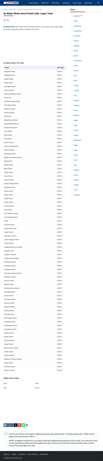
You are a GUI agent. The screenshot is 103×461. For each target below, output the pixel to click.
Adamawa (77, 26)
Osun (76, 160)
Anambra (77, 36)
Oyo (75, 165)
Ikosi (5, 388)
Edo (75, 76)
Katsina (76, 115)
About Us (6, 454)
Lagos (76, 135)
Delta (76, 66)
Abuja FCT (77, 16)
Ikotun (37, 388)
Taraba (76, 185)
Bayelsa (76, 46)
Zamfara (77, 195)
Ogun (76, 150)
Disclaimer (21, 454)
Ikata (5, 383)
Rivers (76, 175)
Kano (76, 110)
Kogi (75, 125)
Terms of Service (32, 454)
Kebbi (76, 120)
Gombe (76, 90)
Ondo (76, 155)
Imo (75, 95)
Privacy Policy (44, 454)
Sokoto (76, 180)
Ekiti (75, 80)
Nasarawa (77, 140)
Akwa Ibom (78, 31)
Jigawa (76, 100)
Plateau (76, 170)
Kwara (76, 130)
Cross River (78, 61)
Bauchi (76, 41)
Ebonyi (76, 71)
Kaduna (76, 105)
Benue (76, 51)
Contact (13, 454)
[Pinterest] (19, 425)
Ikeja (36, 383)
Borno (76, 56)
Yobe (76, 190)
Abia (75, 21)
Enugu (76, 85)
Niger (76, 145)
